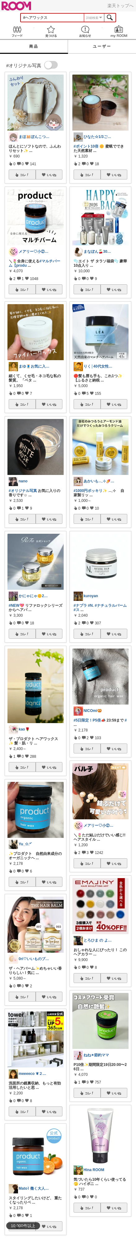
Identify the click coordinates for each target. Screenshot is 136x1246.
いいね (51, 174)
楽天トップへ (120, 5)
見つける (51, 31)
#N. (91, 605)
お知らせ (85, 31)
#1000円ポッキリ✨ (90, 491)
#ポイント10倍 (86, 146)
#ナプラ (80, 605)
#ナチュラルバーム (111, 605)
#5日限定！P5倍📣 (90, 720)
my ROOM (119, 31)
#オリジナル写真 (23, 491)
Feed (17, 31)
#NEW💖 (16, 605)
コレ (24, 174)
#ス (76, 610)
